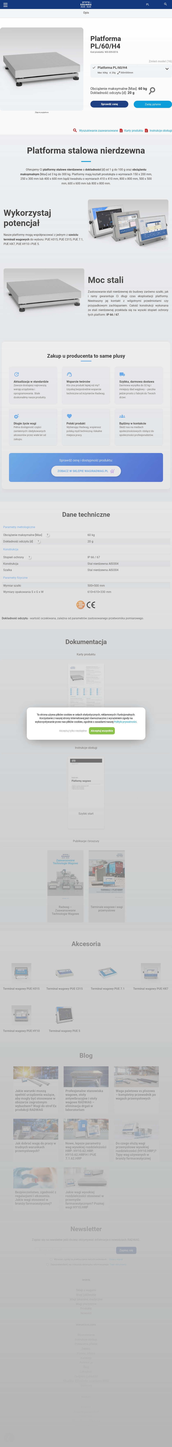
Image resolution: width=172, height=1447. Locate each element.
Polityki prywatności (125, 721)
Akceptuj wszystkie (102, 730)
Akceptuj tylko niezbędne (73, 730)
